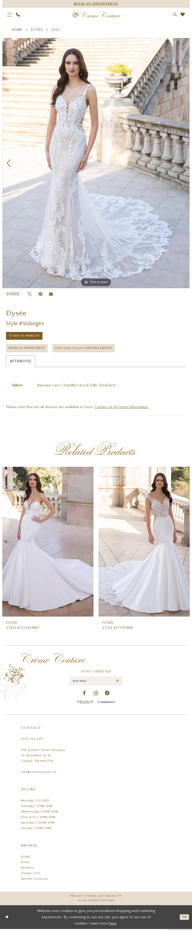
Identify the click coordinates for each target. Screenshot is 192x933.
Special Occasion (34, 882)
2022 (55, 30)
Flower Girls (30, 877)
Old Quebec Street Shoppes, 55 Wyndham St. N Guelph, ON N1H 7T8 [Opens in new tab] (43, 759)
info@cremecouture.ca (38, 776)
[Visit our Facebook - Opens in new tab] (84, 697)
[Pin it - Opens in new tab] (40, 294)
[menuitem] (10, 14)
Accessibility (110, 900)
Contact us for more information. (121, 410)
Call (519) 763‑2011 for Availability (93, 350)
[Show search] (175, 14)
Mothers (27, 871)
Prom (25, 866)
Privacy (76, 900)
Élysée (37, 30)
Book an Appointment (29, 350)
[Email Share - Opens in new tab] (51, 294)
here (112, 927)
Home (17, 30)
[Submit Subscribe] (117, 684)
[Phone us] (18, 15)
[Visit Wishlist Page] (183, 14)
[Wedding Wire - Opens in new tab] (107, 706)
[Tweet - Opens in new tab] (29, 294)
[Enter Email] (96, 684)
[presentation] (48, 545)
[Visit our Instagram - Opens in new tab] (96, 697)
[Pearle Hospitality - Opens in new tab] (85, 706)
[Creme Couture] (96, 14)
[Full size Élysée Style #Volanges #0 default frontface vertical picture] (96, 163)
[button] (10, 14)
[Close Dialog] (7, 921)
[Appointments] (96, 4)
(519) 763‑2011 (32, 743)
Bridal (25, 860)
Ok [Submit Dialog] (184, 921)
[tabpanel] (96, 163)
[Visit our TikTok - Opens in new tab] (107, 697)
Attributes (20, 364)
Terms (91, 900)
